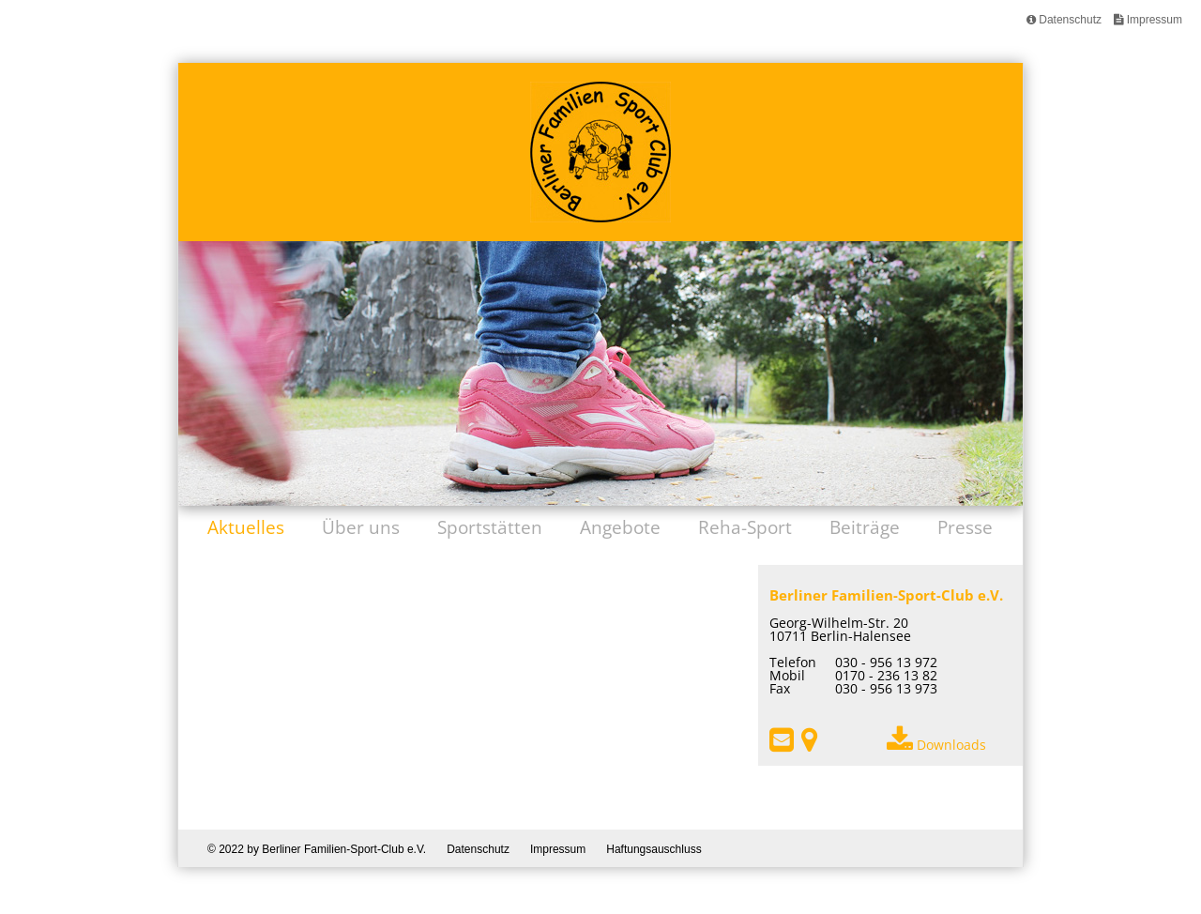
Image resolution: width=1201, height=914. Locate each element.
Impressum (1148, 19)
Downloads (936, 745)
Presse (965, 527)
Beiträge (864, 527)
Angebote (620, 527)
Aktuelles (245, 527)
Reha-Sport (745, 527)
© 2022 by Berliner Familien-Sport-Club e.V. (316, 849)
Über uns (361, 527)
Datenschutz (1064, 19)
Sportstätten (489, 527)
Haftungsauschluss (653, 849)
